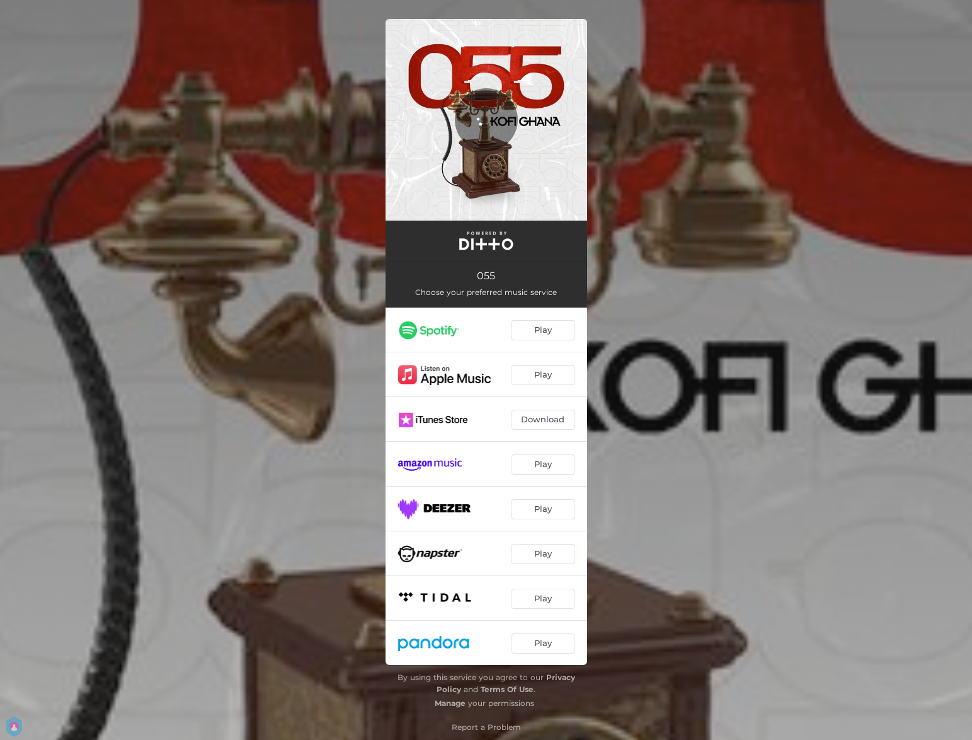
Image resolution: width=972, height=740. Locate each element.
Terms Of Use (507, 689)
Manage (450, 703)
